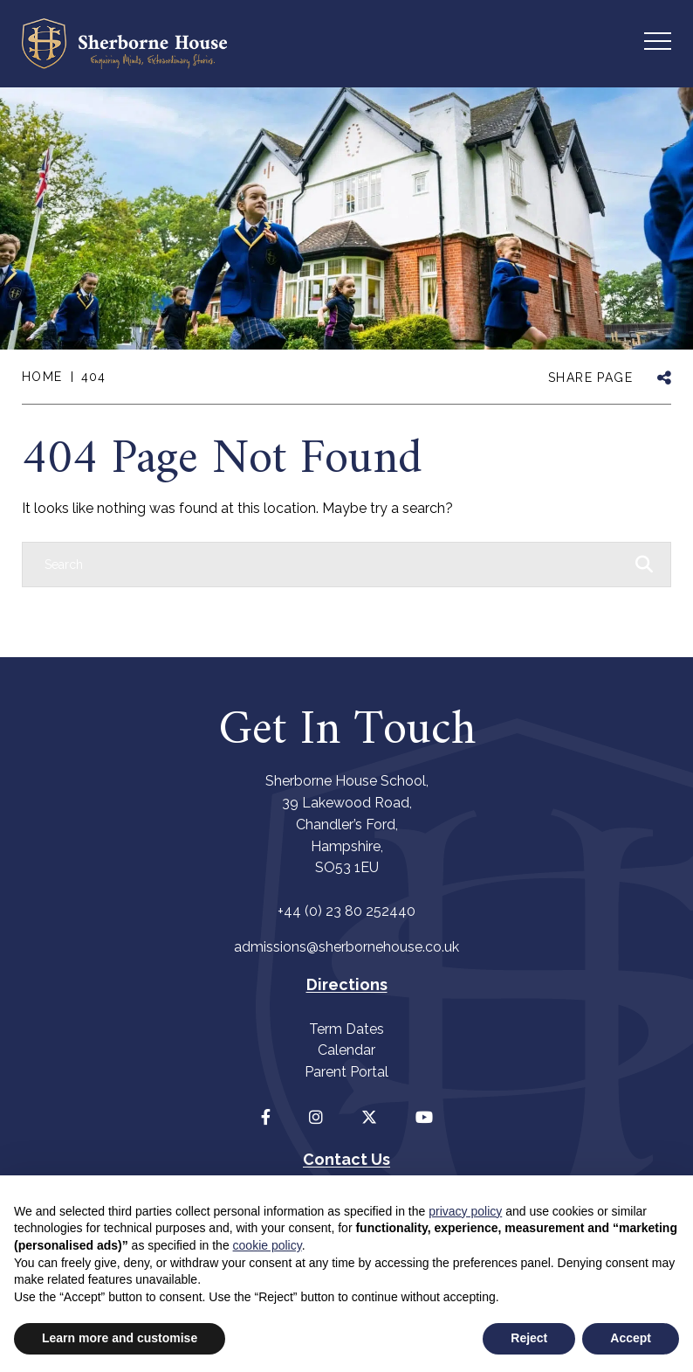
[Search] (329, 564)
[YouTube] (424, 1117)
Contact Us (346, 1159)
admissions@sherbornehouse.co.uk (346, 947)
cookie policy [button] (267, 1245)
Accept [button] (630, 1338)
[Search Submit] (644, 563)
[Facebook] (266, 1117)
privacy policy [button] (465, 1211)
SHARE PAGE (590, 378)
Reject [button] (529, 1338)
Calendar (346, 1050)
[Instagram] (316, 1117)
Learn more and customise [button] (119, 1338)
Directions (347, 984)
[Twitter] (369, 1117)
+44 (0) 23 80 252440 (346, 911)
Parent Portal (346, 1072)
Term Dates (346, 1029)
